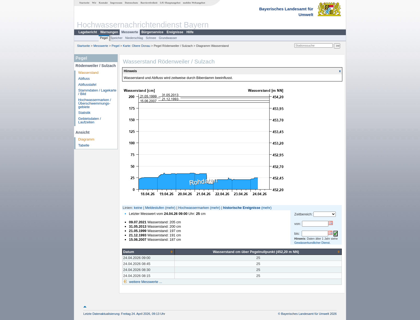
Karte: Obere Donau (136, 45)
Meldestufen (154, 208)
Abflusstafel (87, 85)
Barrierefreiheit (149, 2)
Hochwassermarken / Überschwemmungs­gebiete (94, 103)
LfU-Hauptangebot (170, 2)
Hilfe (190, 32)
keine (138, 208)
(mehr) (170, 208)
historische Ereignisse (242, 208)
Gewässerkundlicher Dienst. (312, 242)
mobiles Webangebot (194, 2)
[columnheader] (148, 252)
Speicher (116, 37)
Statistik (84, 113)
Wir (94, 2)
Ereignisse (175, 32)
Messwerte (129, 32)
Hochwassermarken (193, 208)
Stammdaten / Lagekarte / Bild (97, 92)
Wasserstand (88, 73)
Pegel (104, 37)
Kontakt (103, 2)
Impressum (116, 2)
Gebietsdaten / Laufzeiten (89, 120)
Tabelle (83, 145)
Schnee (151, 37)
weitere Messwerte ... (145, 282)
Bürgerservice (152, 32)
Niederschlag (134, 37)
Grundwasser (168, 37)
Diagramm (86, 139)
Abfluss (84, 79)
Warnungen (109, 32)
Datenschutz (131, 2)
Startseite (84, 2)
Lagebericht (87, 32)
